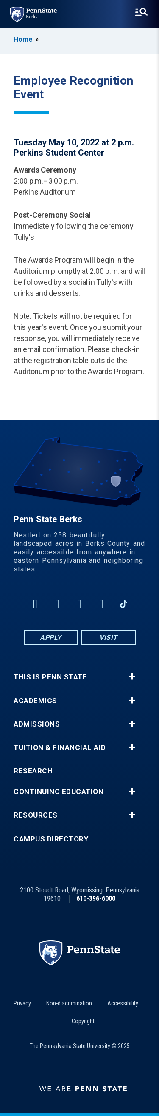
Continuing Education (58, 792)
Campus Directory (51, 839)
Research (33, 771)
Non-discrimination (69, 1003)
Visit (108, 637)
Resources (36, 815)
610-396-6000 (95, 899)
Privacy (22, 1003)
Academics (35, 701)
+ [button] (132, 677)
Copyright (83, 1021)
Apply (50, 637)
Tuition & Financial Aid (60, 748)
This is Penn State (50, 677)
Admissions (37, 724)
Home (23, 39)
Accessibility (122, 1003)
